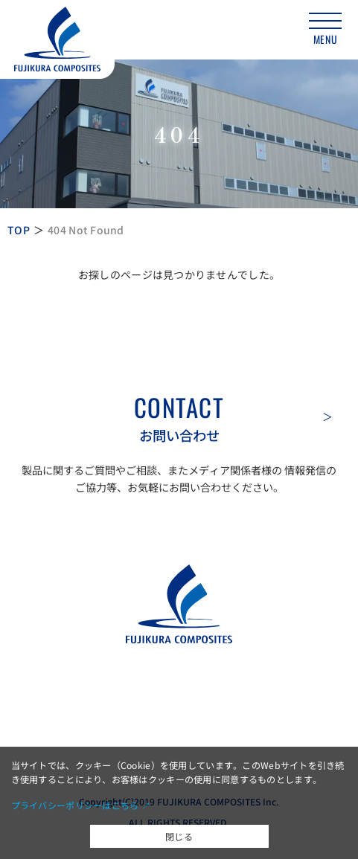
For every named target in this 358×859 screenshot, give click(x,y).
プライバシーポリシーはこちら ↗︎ (80, 805)
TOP (18, 229)
